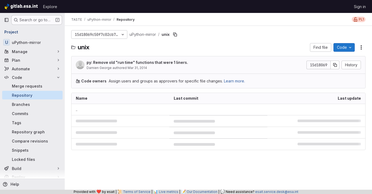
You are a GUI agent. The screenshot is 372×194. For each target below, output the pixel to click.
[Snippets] (32, 150)
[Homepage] (21, 6)
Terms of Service (137, 192)
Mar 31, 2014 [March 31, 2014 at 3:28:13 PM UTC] (137, 68)
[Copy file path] (175, 34)
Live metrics (168, 192)
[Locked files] (32, 159)
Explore (50, 6)
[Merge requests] (32, 86)
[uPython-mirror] (32, 42)
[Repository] (32, 95)
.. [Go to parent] (76, 109)
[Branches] (32, 104)
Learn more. (234, 81)
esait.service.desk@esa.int (276, 192)
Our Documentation (202, 192)
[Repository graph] (32, 131)
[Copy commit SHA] (335, 65)
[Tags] (32, 122)
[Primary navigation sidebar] (6, 20)
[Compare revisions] (32, 141)
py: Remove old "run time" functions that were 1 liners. (137, 62)
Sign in (360, 6)
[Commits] (32, 113)
